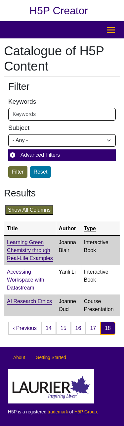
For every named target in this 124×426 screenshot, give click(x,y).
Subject (18, 127)
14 (49, 328)
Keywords (22, 101)
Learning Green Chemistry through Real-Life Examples (30, 250)
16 (78, 328)
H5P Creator (58, 11)
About (19, 357)
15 (63, 328)
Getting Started (51, 357)
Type (90, 228)
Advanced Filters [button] (40, 155)
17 (93, 328)
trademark (58, 411)
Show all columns (29, 210)
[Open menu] (111, 30)
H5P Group (85, 411)
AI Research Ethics (29, 301)
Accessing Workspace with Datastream (25, 280)
